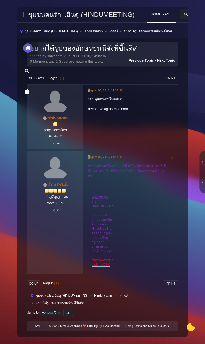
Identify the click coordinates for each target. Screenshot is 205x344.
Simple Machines (71, 325)
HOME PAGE (161, 14)
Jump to (33, 313)
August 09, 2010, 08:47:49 (104, 157)
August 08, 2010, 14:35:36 (104, 90)
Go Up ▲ (164, 325)
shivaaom (58, 118)
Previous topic (141, 60)
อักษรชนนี (58, 184)
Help (128, 325)
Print (170, 78)
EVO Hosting (111, 325)
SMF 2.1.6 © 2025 (46, 325)
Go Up (33, 283)
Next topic (166, 60)
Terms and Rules (145, 325)
